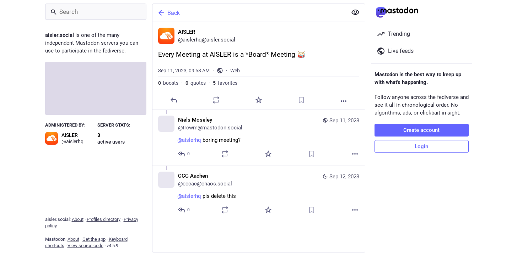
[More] (343, 101)
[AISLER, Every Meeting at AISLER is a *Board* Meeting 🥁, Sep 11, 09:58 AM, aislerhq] (258, 66)
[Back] (249, 13)
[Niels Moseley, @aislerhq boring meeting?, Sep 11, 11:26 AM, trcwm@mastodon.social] (258, 138)
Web (235, 70)
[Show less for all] (355, 12)
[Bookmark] (301, 100)
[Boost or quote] (216, 100)
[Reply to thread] (184, 154)
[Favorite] (258, 100)
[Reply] (173, 100)
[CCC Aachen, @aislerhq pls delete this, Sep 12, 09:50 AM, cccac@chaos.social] (258, 194)
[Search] (95, 12)
